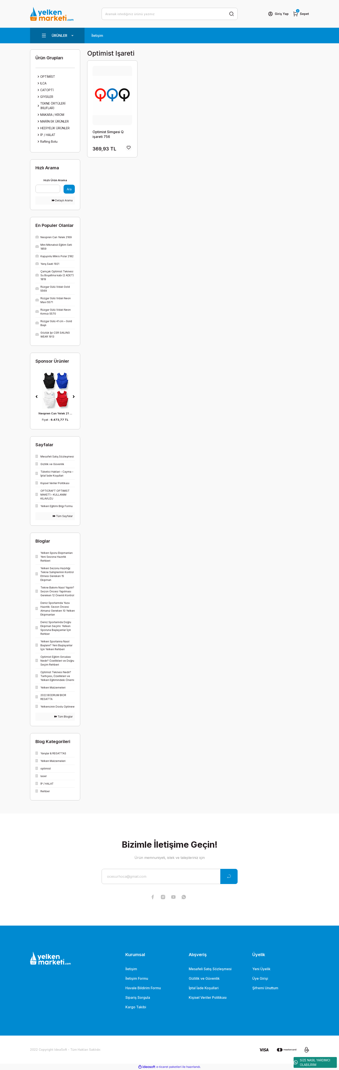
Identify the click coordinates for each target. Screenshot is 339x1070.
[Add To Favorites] (128, 147)
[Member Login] (278, 14)
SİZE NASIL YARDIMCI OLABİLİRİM (312, 1062)
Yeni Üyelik (261, 969)
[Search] (170, 14)
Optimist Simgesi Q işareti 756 (108, 134)
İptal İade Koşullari (204, 988)
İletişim (97, 35)
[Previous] (36, 396)
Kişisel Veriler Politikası (208, 997)
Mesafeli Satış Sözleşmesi (210, 969)
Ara (69, 189)
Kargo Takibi (135, 1007)
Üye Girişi (260, 978)
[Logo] (52, 14)
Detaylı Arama (62, 200)
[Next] (74, 396)
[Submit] (229, 876)
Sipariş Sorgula (137, 997)
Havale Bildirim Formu (143, 988)
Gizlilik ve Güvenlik (204, 978)
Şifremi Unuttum (265, 988)
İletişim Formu (136, 978)
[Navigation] (57, 35)
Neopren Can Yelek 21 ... (55, 413)
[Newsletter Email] (170, 876)
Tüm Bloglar (63, 716)
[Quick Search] (47, 189)
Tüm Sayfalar (63, 516)
